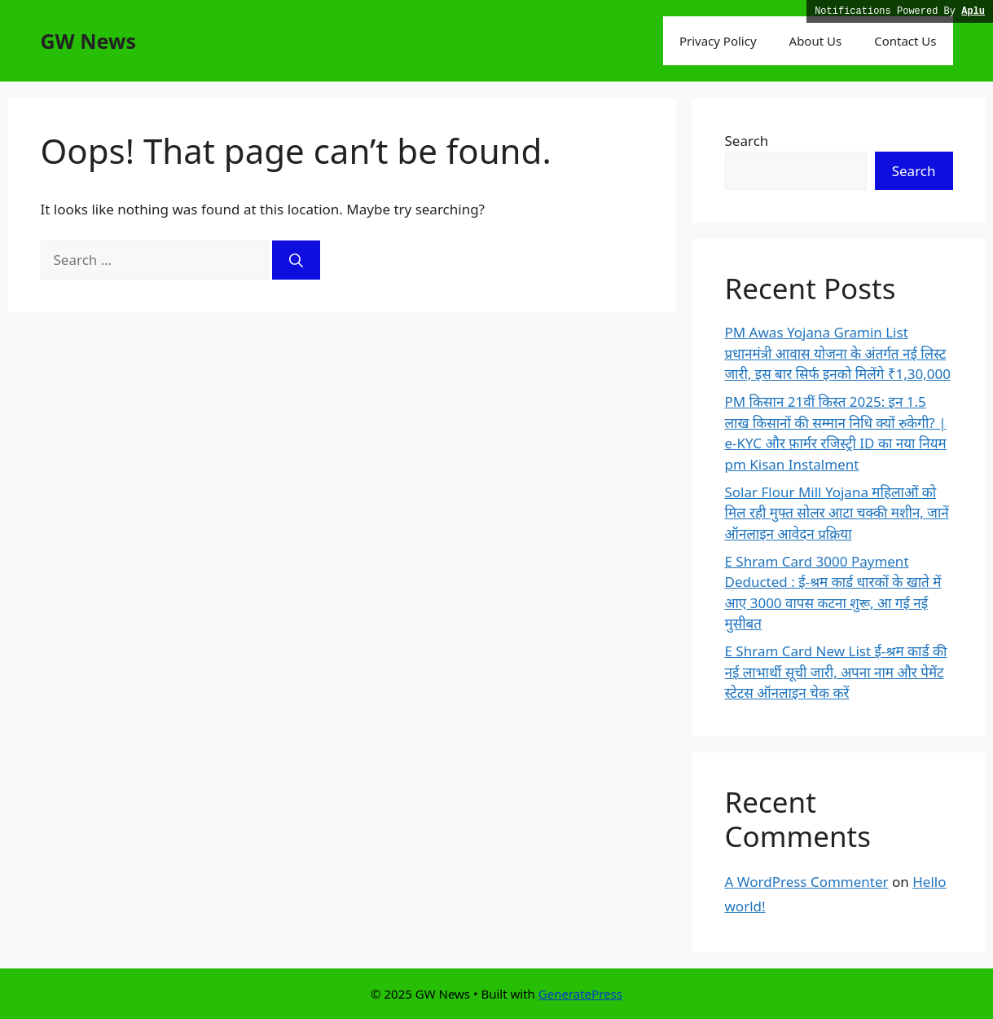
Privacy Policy (718, 41)
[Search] (296, 260)
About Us (815, 41)
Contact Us (905, 41)
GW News (88, 41)
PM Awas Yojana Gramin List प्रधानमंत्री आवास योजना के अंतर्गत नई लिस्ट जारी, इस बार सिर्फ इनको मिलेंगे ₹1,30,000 (838, 353)
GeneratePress (580, 994)
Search (747, 140)
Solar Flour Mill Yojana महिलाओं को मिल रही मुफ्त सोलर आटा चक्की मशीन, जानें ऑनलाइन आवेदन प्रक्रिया (837, 513)
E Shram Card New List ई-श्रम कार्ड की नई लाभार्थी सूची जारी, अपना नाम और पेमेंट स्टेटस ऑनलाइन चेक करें (836, 672)
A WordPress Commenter (807, 881)
